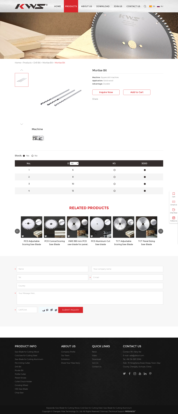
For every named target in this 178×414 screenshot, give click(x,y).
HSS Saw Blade (21, 389)
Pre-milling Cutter (22, 363)
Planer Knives (20, 378)
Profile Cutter (20, 374)
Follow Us (173, 219)
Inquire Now (106, 92)
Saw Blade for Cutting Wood (27, 352)
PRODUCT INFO (25, 346)
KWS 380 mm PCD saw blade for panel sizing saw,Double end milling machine (78, 243)
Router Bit (19, 370)
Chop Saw (19, 393)
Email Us (173, 203)
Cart (173, 195)
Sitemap (104, 411)
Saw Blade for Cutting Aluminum (29, 359)
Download (103, 6)
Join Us (118, 6)
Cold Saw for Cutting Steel (26, 355)
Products (71, 6)
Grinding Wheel (21, 385)
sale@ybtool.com (136, 355)
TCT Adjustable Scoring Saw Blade (123, 243)
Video (94, 355)
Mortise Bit (48, 63)
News (94, 352)
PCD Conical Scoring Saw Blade (54, 243)
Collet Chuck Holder (23, 381)
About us (86, 6)
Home (57, 6)
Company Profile (68, 352)
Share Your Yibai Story (70, 363)
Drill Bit (37, 63)
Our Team (65, 355)
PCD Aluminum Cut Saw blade (100, 243)
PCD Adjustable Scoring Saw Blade (31, 243)
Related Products (89, 208)
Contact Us (133, 6)
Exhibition (65, 359)
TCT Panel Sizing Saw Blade (146, 243)
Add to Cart (136, 92)
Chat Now (173, 211)
